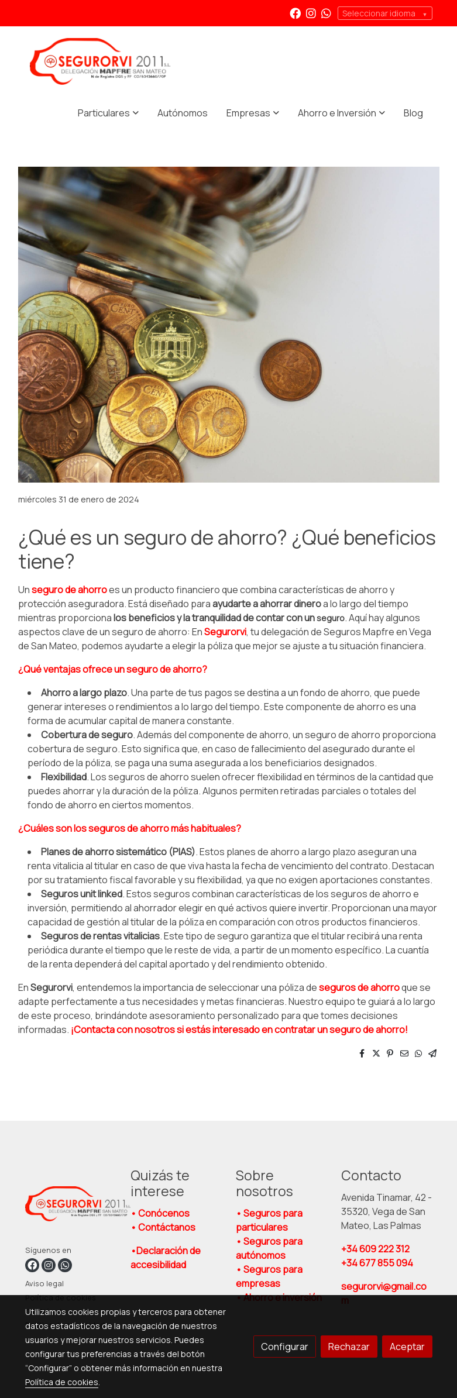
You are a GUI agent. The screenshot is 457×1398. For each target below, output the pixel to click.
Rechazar (349, 1346)
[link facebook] (295, 12)
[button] (108, 113)
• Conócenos (160, 1213)
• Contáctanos (162, 1227)
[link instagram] (311, 12)
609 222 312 (376, 1248)
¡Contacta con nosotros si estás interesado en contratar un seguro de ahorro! (239, 1029)
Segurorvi (225, 631)
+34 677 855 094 (377, 1262)
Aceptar (407, 1346)
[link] (100, 61)
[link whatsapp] (326, 12)
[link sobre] (70, 1206)
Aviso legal (44, 1283)
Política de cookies (61, 1381)
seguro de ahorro (69, 589)
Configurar (284, 1346)
